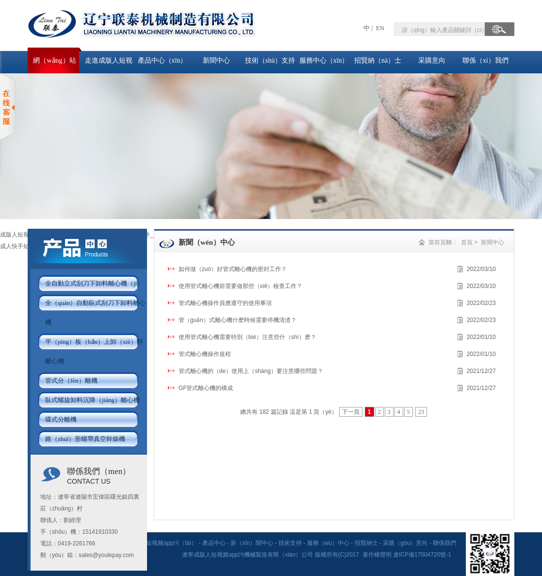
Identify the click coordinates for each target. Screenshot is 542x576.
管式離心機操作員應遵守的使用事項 (225, 303)
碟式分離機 (61, 419)
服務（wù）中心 (328, 543)
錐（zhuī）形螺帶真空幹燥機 (85, 438)
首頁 (467, 242)
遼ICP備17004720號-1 (423, 554)
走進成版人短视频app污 (108, 65)
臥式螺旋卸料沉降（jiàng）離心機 (92, 400)
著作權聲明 (377, 554)
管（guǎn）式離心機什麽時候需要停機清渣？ (237, 320)
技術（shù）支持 (270, 60)
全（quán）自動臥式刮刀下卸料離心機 (95, 312)
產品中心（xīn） (162, 60)
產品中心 (214, 543)
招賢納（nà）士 (377, 60)
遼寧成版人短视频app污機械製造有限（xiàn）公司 (248, 554)
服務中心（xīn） (324, 60)
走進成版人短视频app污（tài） (157, 543)
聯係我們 (444, 543)
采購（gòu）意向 (405, 543)
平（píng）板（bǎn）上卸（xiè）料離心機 (94, 351)
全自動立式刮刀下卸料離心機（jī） (94, 283)
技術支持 (290, 543)
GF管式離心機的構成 (206, 388)
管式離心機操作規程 (205, 354)
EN (379, 28)
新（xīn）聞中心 (251, 543)
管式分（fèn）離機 (71, 380)
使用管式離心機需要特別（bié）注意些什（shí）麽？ (247, 337)
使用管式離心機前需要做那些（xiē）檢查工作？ (240, 286)
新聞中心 (216, 60)
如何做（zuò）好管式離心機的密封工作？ (233, 269)
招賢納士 (366, 543)
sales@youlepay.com (106, 555)
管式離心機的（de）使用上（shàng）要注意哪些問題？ (251, 371)
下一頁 (351, 411)
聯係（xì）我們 (485, 60)
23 (421, 411)
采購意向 (431, 60)
